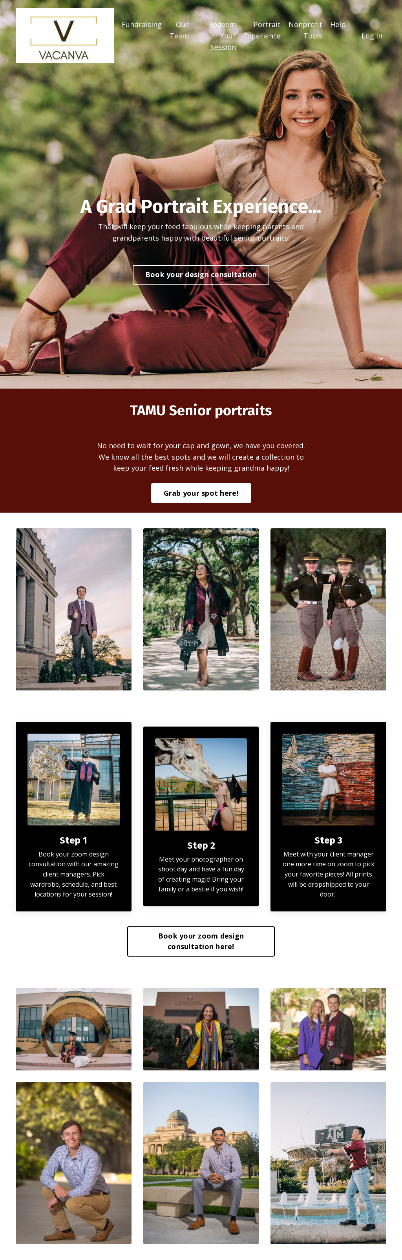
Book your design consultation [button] (201, 274)
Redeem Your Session (222, 36)
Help (338, 24)
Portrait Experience (262, 30)
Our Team (179, 30)
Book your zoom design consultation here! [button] (201, 941)
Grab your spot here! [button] (201, 493)
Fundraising (142, 24)
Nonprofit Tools (305, 30)
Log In (372, 35)
